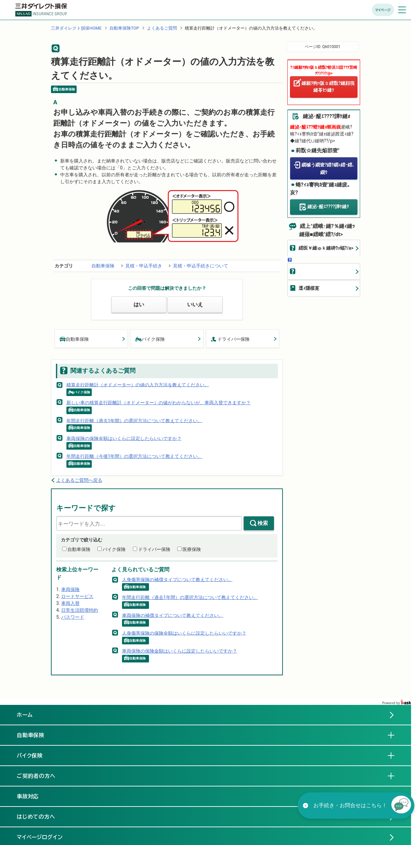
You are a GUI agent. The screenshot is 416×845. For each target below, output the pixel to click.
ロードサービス (77, 596)
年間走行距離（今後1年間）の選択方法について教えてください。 (134, 456)
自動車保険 (102, 265)
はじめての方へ (36, 816)
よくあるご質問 (162, 28)
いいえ (195, 304)
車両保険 (70, 589)
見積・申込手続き (143, 265)
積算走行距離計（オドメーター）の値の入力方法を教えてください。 (137, 384)
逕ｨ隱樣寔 (309, 288)
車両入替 (70, 603)
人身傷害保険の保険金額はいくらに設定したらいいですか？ (184, 632)
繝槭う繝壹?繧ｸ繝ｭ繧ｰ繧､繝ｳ (328, 168)
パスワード (72, 617)
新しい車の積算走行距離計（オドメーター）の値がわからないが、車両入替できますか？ (158, 402)
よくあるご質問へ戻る (79, 480)
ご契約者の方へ (41, 776)
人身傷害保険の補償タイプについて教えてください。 (177, 579)
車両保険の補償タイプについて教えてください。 (172, 615)
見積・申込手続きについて (200, 265)
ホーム (25, 714)
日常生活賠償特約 (79, 610)
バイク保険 (150, 338)
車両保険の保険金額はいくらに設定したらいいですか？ (124, 438)
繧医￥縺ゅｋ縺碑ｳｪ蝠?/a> (326, 248)
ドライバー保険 (230, 338)
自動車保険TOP (124, 28)
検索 (262, 523)
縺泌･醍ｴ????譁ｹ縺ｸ (328, 206)
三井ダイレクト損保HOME (76, 28)
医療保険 (192, 549)
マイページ (383, 10)
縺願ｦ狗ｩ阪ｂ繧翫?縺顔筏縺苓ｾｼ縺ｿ (328, 87)
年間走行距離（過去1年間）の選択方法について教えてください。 (134, 420)
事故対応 (33, 796)
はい (139, 304)
